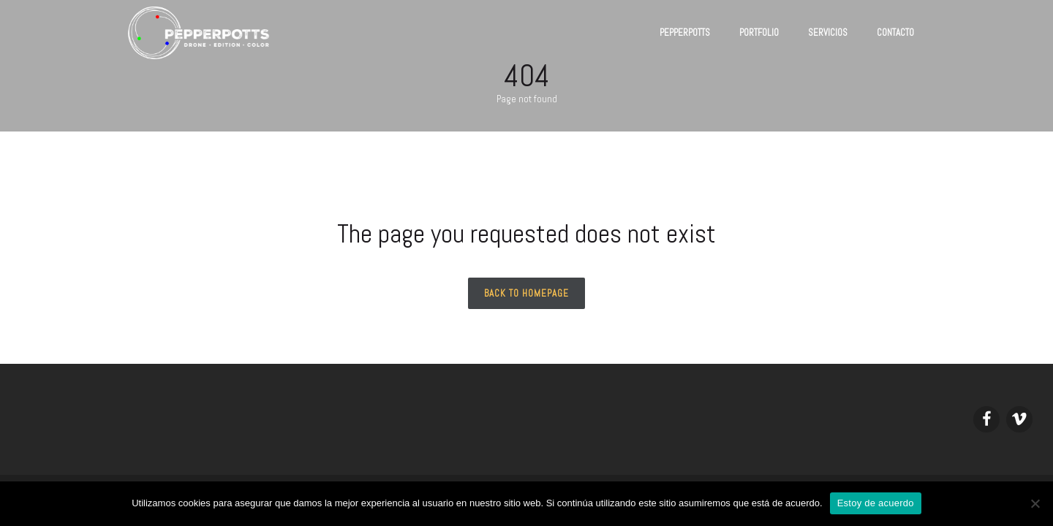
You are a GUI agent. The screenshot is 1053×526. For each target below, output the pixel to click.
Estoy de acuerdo (875, 503)
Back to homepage (526, 293)
